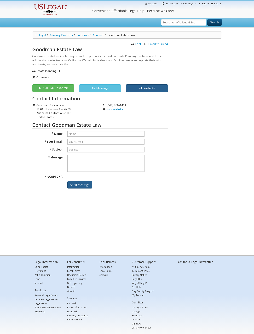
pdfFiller (136, 319)
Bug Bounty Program (143, 291)
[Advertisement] (127, 228)
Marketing (40, 311)
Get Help (136, 287)
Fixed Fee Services (76, 278)
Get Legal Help (74, 283)
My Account (138, 295)
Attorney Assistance (77, 315)
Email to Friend (158, 44)
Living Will (72, 311)
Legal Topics (41, 266)
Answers (103, 274)
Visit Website (115, 109)
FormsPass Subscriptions (48, 307)
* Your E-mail (54, 141)
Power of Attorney (77, 307)
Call (53, 88)
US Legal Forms (140, 307)
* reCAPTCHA (53, 176)
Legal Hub (137, 278)
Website (147, 88)
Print (138, 44)
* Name (57, 133)
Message (100, 88)
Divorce (71, 287)
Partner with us (75, 319)
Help (203, 3)
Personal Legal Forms (46, 295)
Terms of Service (141, 270)
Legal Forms (41, 303)
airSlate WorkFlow (141, 327)
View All (39, 283)
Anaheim (98, 35)
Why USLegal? (139, 283)
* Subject (56, 149)
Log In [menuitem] (216, 3)
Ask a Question (43, 274)
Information (73, 266)
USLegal (40, 35)
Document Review (76, 274)
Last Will (71, 303)
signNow (136, 323)
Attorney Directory (61, 35)
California (83, 35)
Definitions (40, 270)
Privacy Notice (139, 274)
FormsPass (138, 315)
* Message (55, 157)
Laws (37, 278)
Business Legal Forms (46, 299)
